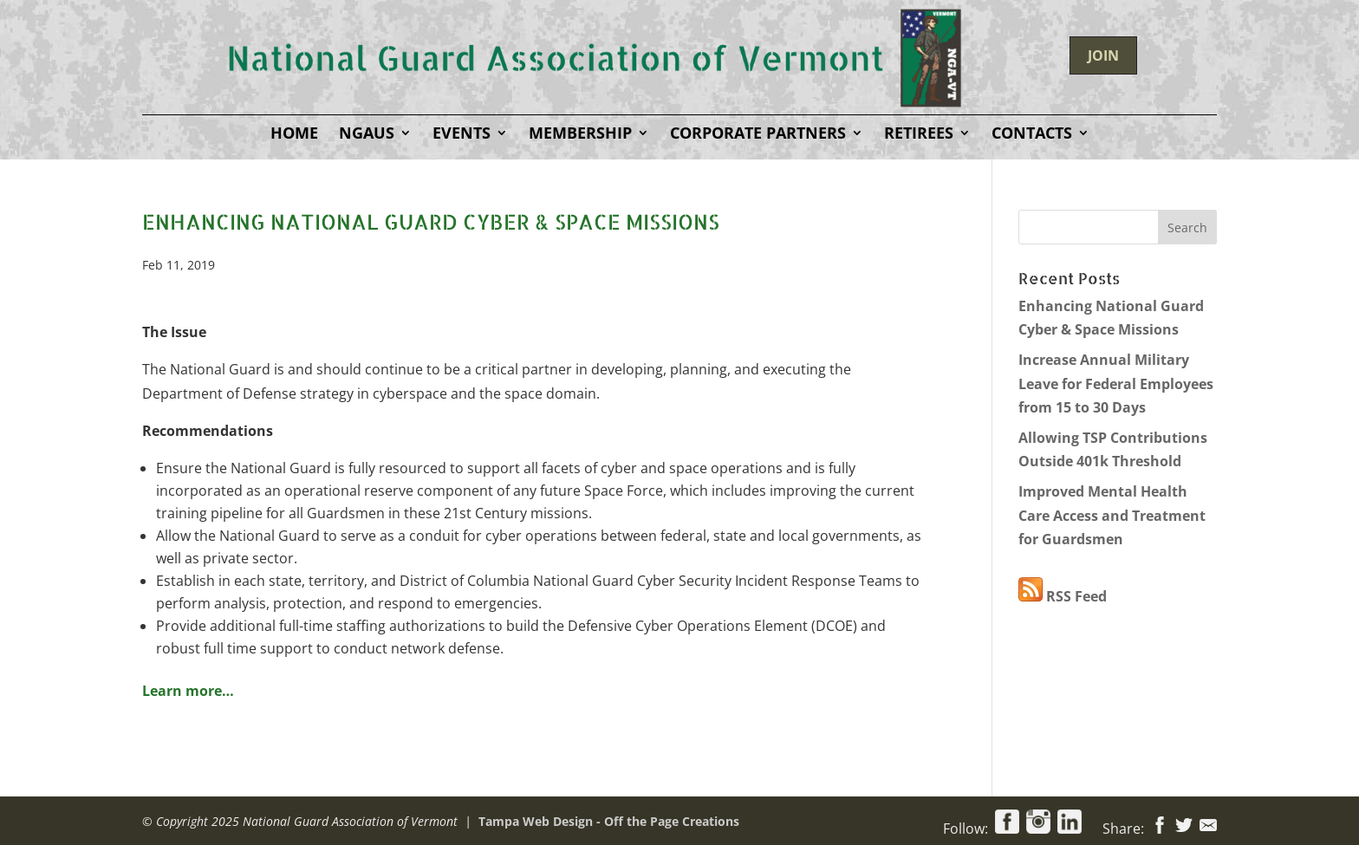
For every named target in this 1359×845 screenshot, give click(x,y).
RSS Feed (1062, 596)
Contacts (1032, 135)
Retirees (918, 135)
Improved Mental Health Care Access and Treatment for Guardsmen (1112, 515)
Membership (580, 135)
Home (294, 135)
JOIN (1103, 55)
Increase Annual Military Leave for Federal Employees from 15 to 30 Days (1115, 383)
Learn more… (188, 690)
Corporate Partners (758, 135)
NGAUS (366, 135)
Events (461, 135)
